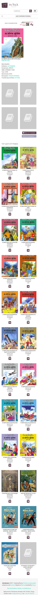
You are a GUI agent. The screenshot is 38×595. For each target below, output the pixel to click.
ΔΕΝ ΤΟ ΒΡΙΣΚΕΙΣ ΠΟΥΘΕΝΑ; (23, 16)
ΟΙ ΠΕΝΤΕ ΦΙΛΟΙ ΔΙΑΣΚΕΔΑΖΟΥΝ (28, 350)
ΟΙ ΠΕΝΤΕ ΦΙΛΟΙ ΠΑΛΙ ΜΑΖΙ (28, 457)
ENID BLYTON (6, 60)
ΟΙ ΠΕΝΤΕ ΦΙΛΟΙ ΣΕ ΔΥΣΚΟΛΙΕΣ (28, 386)
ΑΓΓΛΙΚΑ (17, 78)
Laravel (13, 585)
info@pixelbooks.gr (17, 593)
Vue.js (34, 585)
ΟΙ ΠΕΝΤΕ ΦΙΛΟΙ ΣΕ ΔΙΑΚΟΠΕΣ (28, 278)
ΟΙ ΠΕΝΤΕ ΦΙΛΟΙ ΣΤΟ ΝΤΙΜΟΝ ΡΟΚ (28, 422)
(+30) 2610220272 (29, 593)
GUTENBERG (11, 66)
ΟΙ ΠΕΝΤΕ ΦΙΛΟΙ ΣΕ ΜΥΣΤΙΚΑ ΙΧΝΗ (10, 422)
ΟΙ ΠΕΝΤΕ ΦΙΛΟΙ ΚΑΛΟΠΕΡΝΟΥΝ (10, 314)
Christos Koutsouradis (29, 583)
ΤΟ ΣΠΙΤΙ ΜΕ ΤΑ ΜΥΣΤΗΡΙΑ (10, 565)
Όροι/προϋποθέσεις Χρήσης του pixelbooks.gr (19, 588)
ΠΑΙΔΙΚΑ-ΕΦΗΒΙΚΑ (13, 76)
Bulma (23, 585)
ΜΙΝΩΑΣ (10, 568)
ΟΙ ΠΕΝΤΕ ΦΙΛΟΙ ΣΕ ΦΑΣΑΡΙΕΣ (28, 242)
